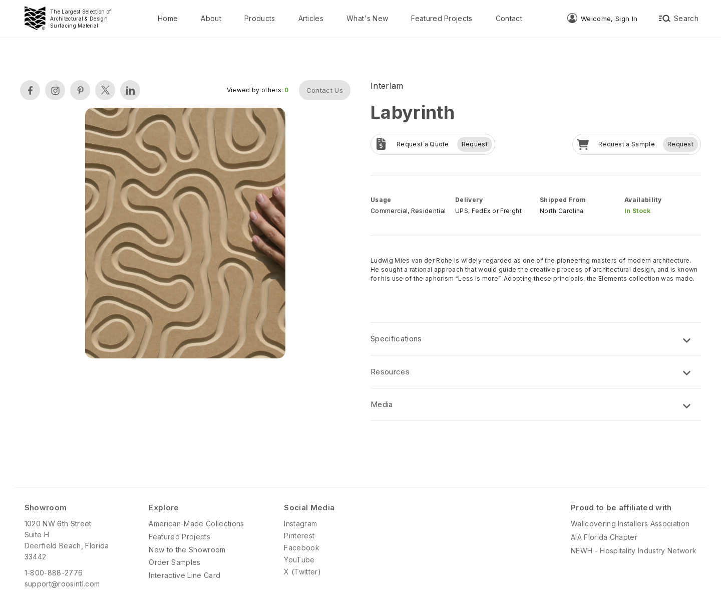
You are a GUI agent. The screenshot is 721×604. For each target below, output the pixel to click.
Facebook (301, 547)
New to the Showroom (187, 549)
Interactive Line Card (184, 575)
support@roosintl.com (62, 583)
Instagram (300, 523)
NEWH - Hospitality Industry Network (633, 550)
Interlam (387, 86)
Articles (311, 18)
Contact (509, 18)
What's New (367, 18)
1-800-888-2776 (54, 572)
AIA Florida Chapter (604, 537)
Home (168, 18)
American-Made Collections (196, 523)
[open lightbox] (185, 234)
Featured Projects (441, 18)
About (211, 18)
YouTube (299, 559)
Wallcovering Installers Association (630, 523)
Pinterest (299, 535)
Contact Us (324, 90)
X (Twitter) (302, 571)
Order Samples (174, 562)
